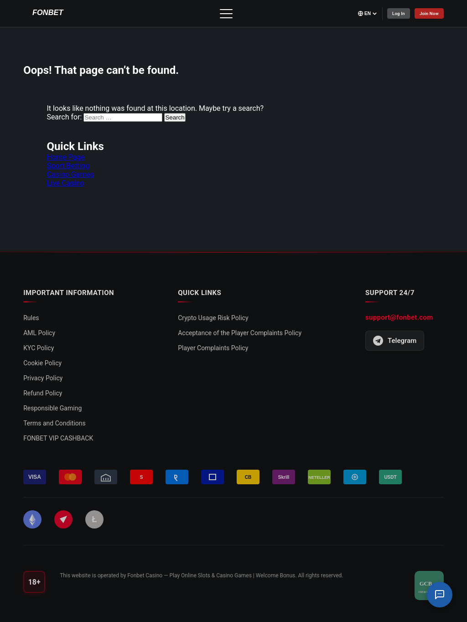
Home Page (65, 157)
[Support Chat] (439, 594)
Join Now (428, 13)
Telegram (394, 341)
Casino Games (70, 174)
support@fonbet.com (399, 317)
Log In (396, 13)
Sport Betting (68, 165)
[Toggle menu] (224, 13)
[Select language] (364, 13)
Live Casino (65, 183)
